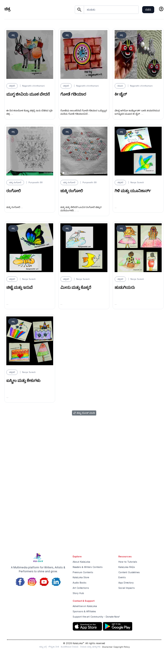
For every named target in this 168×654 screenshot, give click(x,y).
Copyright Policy (122, 647)
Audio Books (79, 582)
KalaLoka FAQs (126, 567)
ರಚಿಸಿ (148, 9)
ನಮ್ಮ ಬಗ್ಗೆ (43, 646)
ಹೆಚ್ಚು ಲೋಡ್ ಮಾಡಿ (84, 413)
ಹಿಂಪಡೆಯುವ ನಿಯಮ (69, 646)
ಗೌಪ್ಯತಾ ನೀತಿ (53, 646)
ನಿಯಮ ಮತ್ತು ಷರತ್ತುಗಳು (90, 646)
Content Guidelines (129, 572)
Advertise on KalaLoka (85, 606)
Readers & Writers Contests (88, 567)
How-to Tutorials (127, 561)
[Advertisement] (84, 517)
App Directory (126, 582)
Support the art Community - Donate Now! (96, 616)
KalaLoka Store (81, 577)
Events (122, 577)
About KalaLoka (81, 561)
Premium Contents (83, 572)
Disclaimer (107, 647)
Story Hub (78, 593)
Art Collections (81, 588)
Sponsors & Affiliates (84, 611)
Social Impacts (126, 588)
